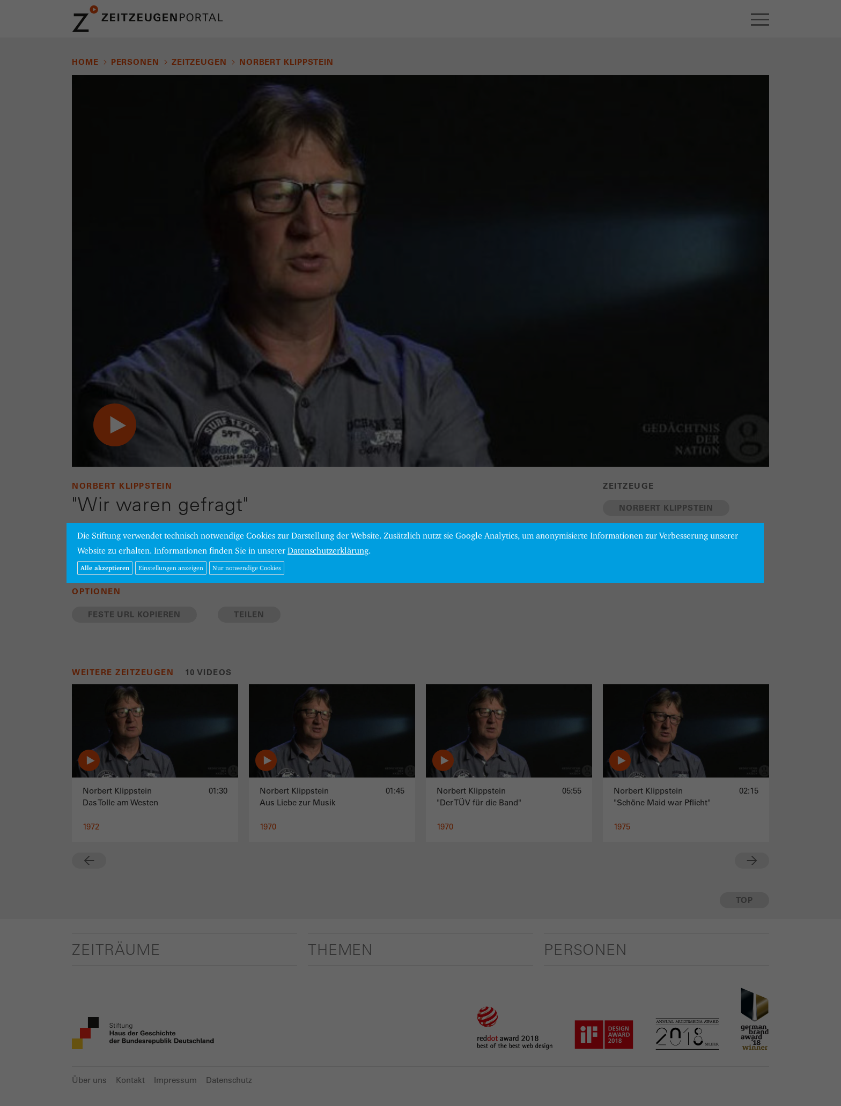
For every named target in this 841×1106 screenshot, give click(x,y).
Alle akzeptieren (104, 568)
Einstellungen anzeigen (170, 568)
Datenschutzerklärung (327, 550)
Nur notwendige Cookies (246, 568)
